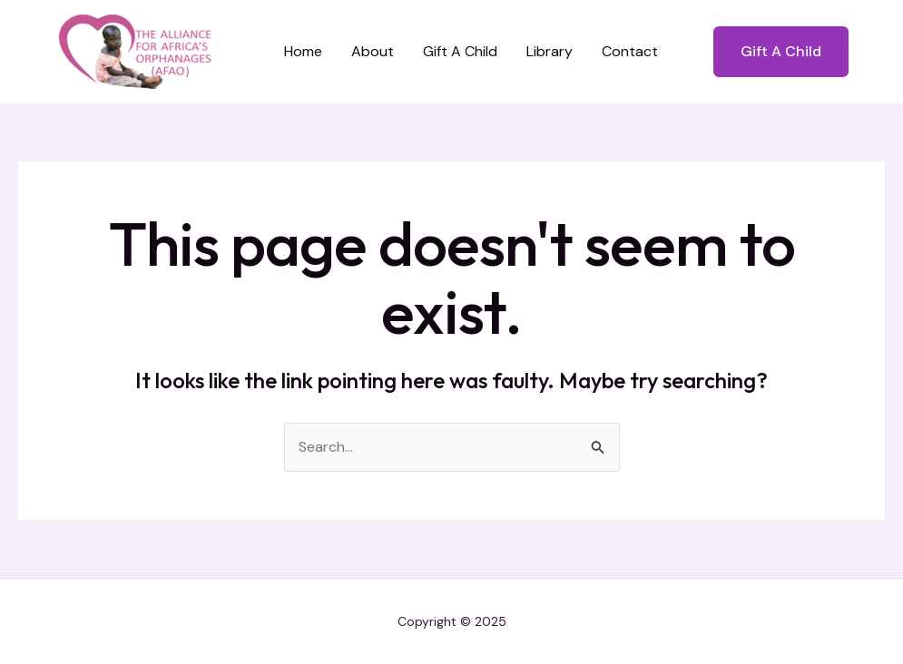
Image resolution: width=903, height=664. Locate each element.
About (372, 51)
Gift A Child (460, 51)
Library (549, 51)
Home (303, 51)
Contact (630, 51)
